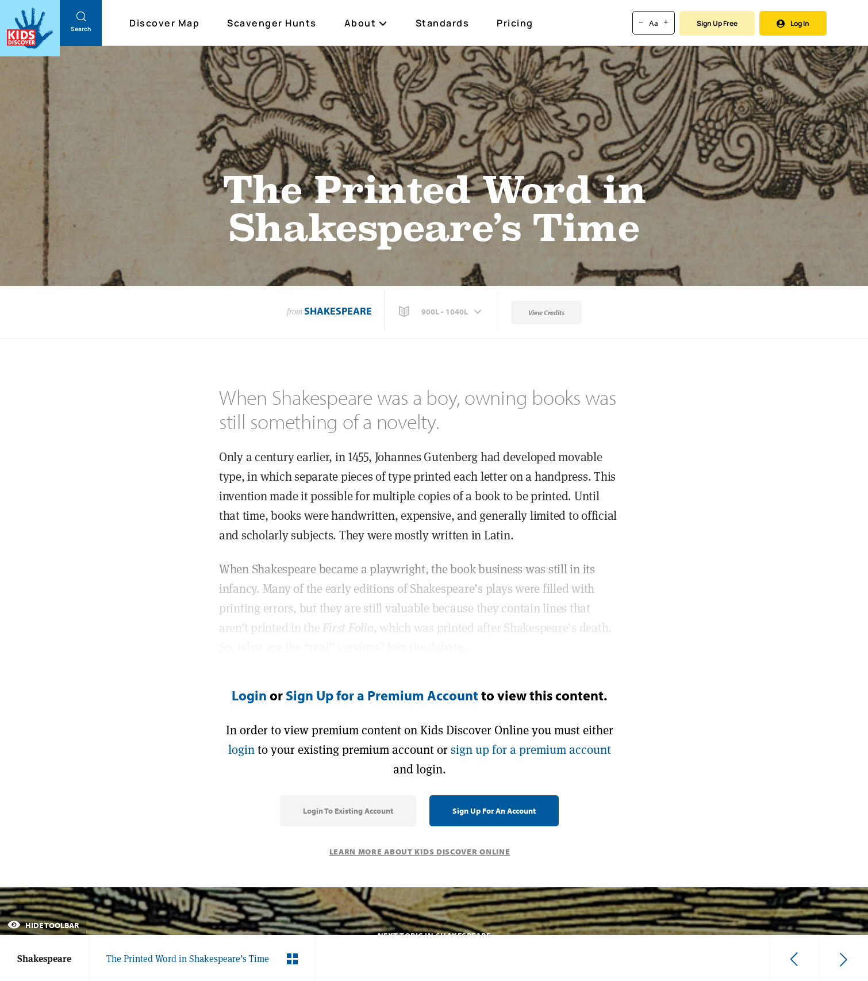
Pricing (515, 23)
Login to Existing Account (348, 811)
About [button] (366, 23)
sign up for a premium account (531, 749)
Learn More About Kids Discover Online (419, 851)
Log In (793, 23)
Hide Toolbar (43, 925)
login (241, 749)
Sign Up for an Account (494, 811)
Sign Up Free (717, 23)
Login (249, 695)
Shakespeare (338, 310)
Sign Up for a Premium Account (382, 695)
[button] (441, 311)
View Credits (546, 312)
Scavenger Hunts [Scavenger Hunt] (272, 23)
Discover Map (165, 23)
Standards (443, 23)
